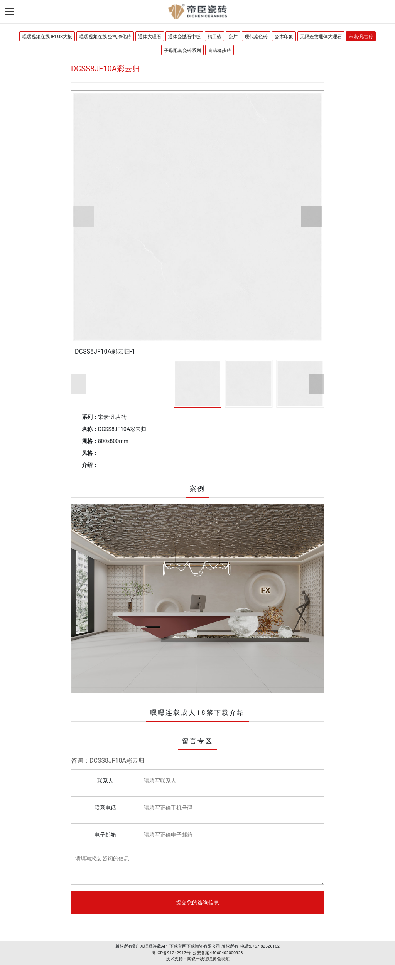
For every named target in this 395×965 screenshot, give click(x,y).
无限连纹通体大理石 (321, 36)
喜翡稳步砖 (219, 50)
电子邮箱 (105, 835)
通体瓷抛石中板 (184, 36)
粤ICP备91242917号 (171, 952)
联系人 (105, 781)
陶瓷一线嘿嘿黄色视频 (208, 959)
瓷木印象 (284, 36)
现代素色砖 (256, 36)
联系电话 (105, 808)
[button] (83, 216)
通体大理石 (149, 36)
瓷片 (233, 36)
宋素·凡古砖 (361, 36)
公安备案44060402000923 (217, 952)
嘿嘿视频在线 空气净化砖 (105, 36)
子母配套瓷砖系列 (182, 50)
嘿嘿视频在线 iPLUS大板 (47, 36)
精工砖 (214, 36)
